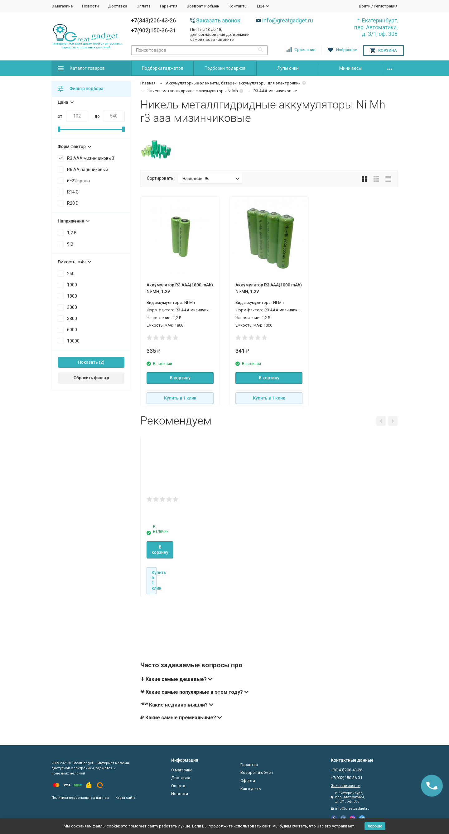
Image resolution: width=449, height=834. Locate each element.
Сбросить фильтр (91, 377)
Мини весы (350, 68)
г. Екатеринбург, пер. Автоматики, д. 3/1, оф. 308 (376, 27)
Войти (364, 6)
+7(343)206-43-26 (153, 20)
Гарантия (168, 6)
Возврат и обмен (203, 6)
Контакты (238, 6)
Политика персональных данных (80, 798)
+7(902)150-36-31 (153, 30)
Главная (148, 83)
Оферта (247, 780)
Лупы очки (288, 68)
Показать (88, 362)
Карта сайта (125, 798)
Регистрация (386, 6)
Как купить (250, 788)
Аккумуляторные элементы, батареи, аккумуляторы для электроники (233, 83)
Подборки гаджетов (162, 68)
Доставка (117, 6)
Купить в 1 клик (180, 397)
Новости (90, 6)
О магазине (62, 6)
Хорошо (375, 826)
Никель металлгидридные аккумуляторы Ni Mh (192, 91)
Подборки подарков (225, 68)
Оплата (144, 6)
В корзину (180, 377)
